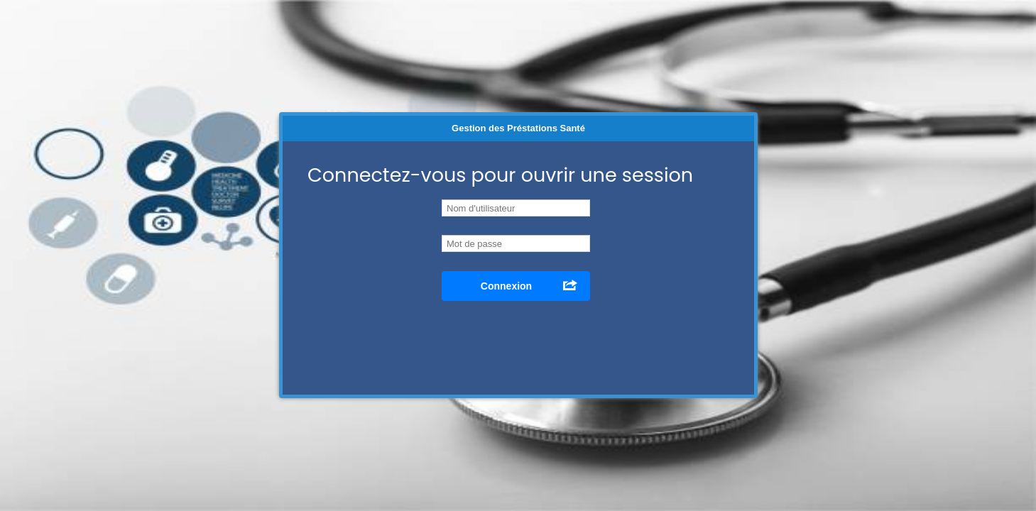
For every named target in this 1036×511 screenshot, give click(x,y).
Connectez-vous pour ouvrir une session (500, 175)
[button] (516, 286)
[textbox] (515, 243)
